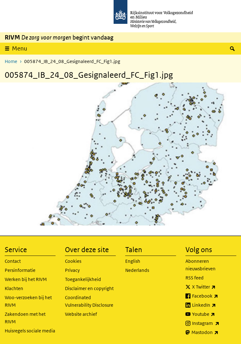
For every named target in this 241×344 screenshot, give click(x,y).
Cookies (73, 261)
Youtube (214, 314)
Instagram (214, 323)
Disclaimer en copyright (89, 288)
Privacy (72, 270)
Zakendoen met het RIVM (25, 318)
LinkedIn (214, 305)
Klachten (14, 288)
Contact (13, 261)
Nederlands (137, 270)
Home (11, 61)
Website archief (81, 314)
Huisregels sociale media (30, 331)
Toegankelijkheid (83, 279)
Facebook (214, 296)
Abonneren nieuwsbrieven (200, 265)
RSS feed (194, 278)
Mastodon (213, 332)
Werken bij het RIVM (26, 279)
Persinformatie (20, 270)
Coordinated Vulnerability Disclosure (89, 301)
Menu (19, 48)
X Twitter (214, 287)
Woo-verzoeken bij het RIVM (28, 301)
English (132, 261)
